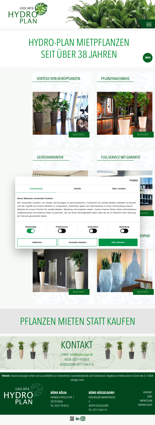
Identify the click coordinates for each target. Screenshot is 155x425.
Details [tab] (77, 188)
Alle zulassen (118, 242)
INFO (147, 58)
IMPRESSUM (146, 401)
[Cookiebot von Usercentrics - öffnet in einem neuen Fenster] (126, 181)
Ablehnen (37, 242)
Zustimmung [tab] (36, 188)
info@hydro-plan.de (81, 354)
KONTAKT (147, 392)
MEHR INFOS (78, 134)
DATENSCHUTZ (145, 405)
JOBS (149, 396)
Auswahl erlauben (77, 242)
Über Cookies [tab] (119, 188)
